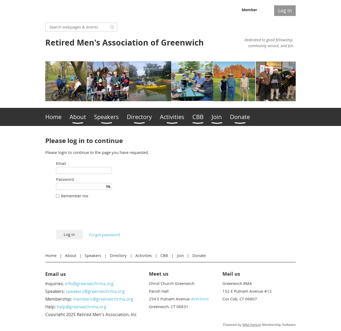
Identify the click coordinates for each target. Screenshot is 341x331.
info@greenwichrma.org (89, 284)
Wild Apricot (251, 325)
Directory (118, 255)
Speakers (93, 255)
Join (180, 255)
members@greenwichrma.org (103, 299)
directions (200, 298)
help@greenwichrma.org (81, 307)
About (70, 255)
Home (50, 255)
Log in (285, 10)
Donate (199, 255)
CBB (164, 255)
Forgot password (104, 234)
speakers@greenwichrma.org (95, 291)
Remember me (74, 195)
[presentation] (96, 216)
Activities (143, 255)
